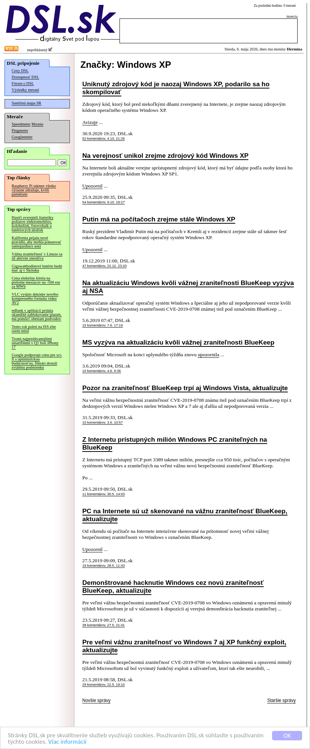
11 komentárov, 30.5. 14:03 (103, 494)
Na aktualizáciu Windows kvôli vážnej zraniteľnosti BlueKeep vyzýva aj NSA (188, 286)
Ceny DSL (20, 71)
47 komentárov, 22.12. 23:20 (104, 266)
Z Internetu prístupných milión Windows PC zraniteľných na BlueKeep (174, 443)
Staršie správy (281, 700)
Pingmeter (20, 130)
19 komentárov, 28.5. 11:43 (103, 565)
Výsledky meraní (25, 90)
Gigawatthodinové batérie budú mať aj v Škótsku (37, 268)
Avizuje (90, 122)
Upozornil (92, 186)
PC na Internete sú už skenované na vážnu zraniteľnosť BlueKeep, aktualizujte (184, 515)
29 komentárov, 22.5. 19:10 (103, 684)
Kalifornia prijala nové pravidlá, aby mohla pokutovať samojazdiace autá (36, 242)
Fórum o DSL (23, 83)
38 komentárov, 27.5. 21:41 (103, 625)
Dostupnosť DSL (25, 77)
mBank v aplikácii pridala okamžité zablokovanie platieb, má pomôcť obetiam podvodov (37, 314)
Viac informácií (67, 742)
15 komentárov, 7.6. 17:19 (102, 325)
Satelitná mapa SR (26, 103)
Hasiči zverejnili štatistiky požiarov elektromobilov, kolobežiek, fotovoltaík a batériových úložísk (32, 223)
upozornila (208, 354)
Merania (37, 124)
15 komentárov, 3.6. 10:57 (102, 422)
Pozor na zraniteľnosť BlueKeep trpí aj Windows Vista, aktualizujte (185, 388)
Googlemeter (22, 137)
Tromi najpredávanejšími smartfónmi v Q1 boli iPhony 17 (35, 343)
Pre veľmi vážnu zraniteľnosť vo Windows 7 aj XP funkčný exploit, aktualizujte (184, 646)
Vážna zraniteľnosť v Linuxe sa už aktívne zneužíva (37, 256)
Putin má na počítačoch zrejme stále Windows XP (158, 219)
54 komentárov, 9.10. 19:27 (103, 202)
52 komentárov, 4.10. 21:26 (103, 138)
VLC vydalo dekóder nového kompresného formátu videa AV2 (35, 298)
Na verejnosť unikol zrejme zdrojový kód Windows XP (165, 155)
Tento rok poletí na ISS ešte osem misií (34, 329)
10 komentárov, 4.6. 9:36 (101, 371)
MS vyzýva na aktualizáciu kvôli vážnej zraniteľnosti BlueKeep (178, 342)
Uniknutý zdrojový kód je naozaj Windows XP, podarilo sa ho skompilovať (175, 88)
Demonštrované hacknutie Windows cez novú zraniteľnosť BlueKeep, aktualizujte (173, 586)
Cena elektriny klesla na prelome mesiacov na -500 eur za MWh (36, 282)
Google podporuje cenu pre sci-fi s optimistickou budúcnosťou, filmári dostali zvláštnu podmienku (37, 361)
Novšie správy (96, 700)
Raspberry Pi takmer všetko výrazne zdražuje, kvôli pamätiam (34, 190)
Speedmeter (21, 124)
